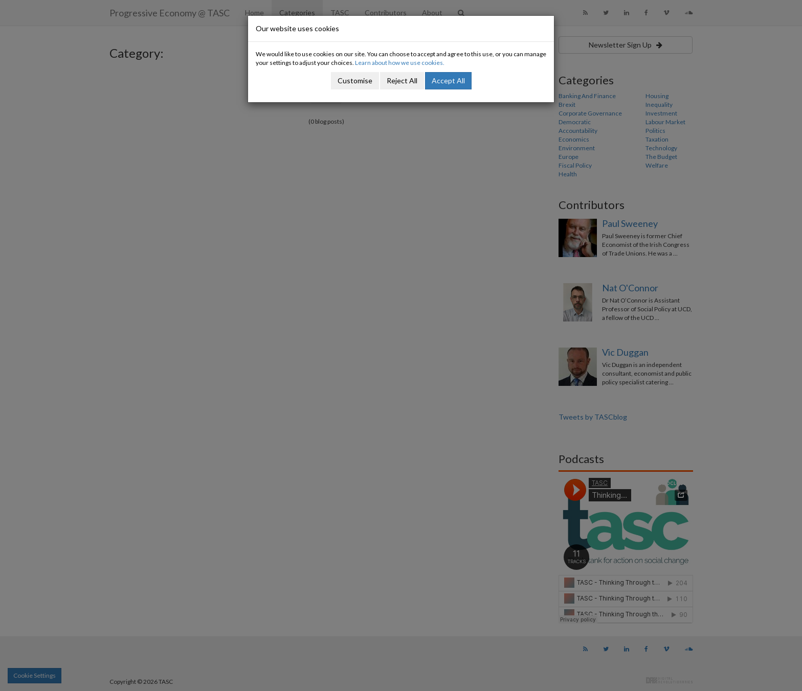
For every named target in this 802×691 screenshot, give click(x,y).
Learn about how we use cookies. (399, 62)
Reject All (402, 80)
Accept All (448, 80)
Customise (355, 80)
